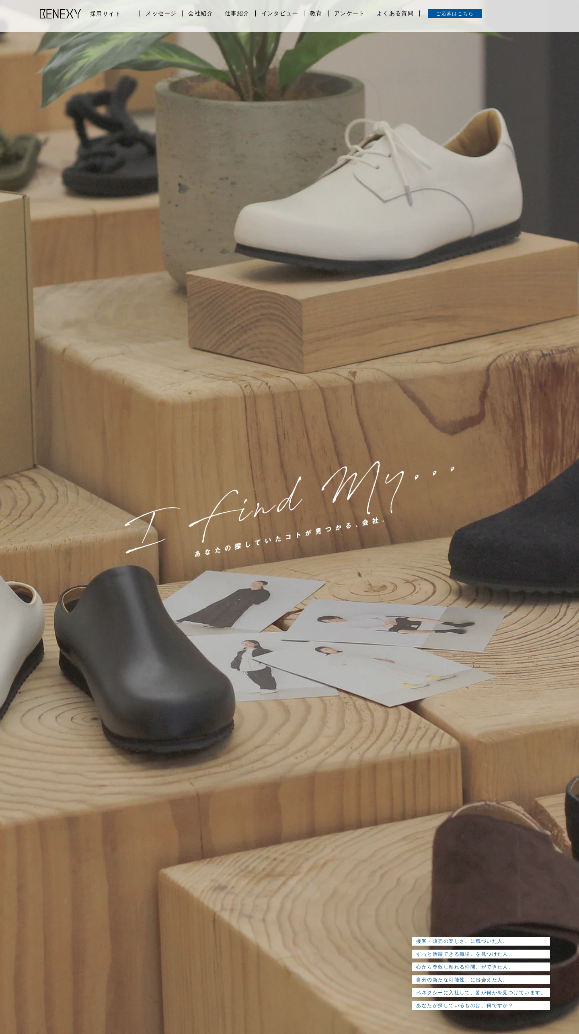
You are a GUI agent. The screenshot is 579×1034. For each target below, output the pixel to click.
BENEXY (60, 13)
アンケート (349, 13)
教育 (316, 13)
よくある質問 (395, 13)
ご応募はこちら (455, 13)
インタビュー (279, 13)
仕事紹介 (237, 13)
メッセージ (161, 13)
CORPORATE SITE (493, 994)
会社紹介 (200, 13)
